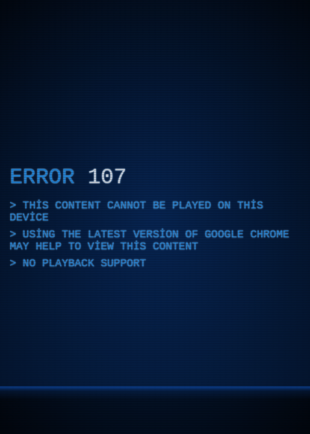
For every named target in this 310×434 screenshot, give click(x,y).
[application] (155, 217)
